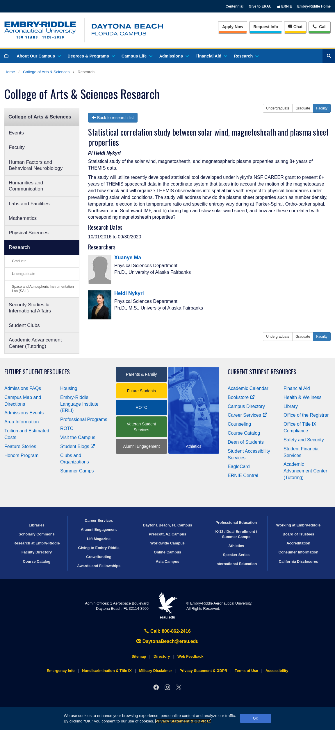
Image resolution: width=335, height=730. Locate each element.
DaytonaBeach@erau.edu (167, 641)
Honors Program (21, 455)
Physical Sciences (29, 232)
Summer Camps (77, 470)
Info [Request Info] (265, 26)
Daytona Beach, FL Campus (167, 525)
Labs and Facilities (29, 203)
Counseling (239, 424)
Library (291, 406)
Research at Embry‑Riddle (36, 543)
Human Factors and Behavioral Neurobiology (36, 165)
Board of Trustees (298, 534)
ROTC (66, 428)
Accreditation (298, 543)
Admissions (173, 56)
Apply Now (232, 26)
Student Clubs (24, 325)
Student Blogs (77, 446)
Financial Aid (211, 56)
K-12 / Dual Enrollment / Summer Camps (236, 534)
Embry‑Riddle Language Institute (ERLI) (79, 404)
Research (246, 56)
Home (9, 72)
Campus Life (137, 56)
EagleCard (239, 466)
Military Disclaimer (155, 670)
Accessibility (276, 670)
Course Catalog (244, 433)
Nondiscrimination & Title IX (106, 670)
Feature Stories (20, 446)
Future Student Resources (37, 371)
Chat (295, 26)
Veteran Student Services (141, 427)
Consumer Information (298, 552)
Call (319, 26)
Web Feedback (190, 656)
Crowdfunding (98, 557)
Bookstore (241, 397)
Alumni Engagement (141, 446)
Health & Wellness (302, 397)
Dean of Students (246, 442)
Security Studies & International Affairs (30, 308)
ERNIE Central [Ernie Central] (243, 475)
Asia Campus (167, 561)
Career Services (247, 415)
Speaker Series (236, 555)
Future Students (141, 391)
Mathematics (23, 218)
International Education (236, 564)
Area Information (21, 421)
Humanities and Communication (26, 186)
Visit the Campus (77, 437)
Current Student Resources (262, 371)
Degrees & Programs (90, 56)
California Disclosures (298, 561)
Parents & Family (141, 374)
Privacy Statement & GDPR (183, 721)
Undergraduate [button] (277, 108)
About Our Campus (38, 56)
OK (255, 718)
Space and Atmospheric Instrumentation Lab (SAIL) (43, 289)
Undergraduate (23, 274)
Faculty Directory (37, 552)
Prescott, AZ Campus (167, 534)
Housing (68, 388)
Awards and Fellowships (98, 566)
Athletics (236, 546)
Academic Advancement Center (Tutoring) (35, 343)
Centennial (234, 6)
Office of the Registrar (306, 415)
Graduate (19, 261)
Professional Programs (83, 419)
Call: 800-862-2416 (167, 631)
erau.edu (167, 606)
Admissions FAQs (22, 388)
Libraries (36, 525)
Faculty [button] (321, 108)
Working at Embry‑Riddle (298, 525)
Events (16, 133)
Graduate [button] (302, 108)
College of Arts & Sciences (46, 72)
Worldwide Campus (167, 543)
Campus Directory (246, 406)
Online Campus (167, 552)
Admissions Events (24, 412)
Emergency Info (61, 670)
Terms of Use (246, 670)
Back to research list (113, 117)
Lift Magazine (99, 539)
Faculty (17, 147)
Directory (162, 656)
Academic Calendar (248, 388)
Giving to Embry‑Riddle (99, 548)
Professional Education (236, 522)
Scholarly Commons (37, 534)
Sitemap (139, 656)
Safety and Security (304, 439)
